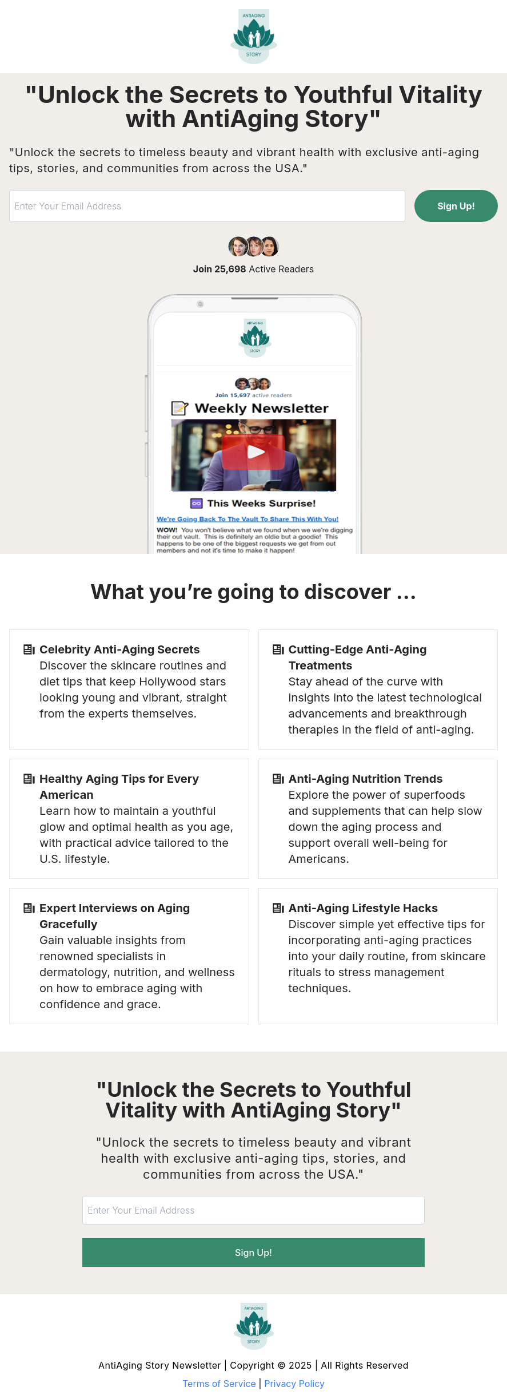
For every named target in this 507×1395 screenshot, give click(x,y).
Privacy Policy (294, 1383)
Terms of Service (219, 1383)
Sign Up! (456, 206)
